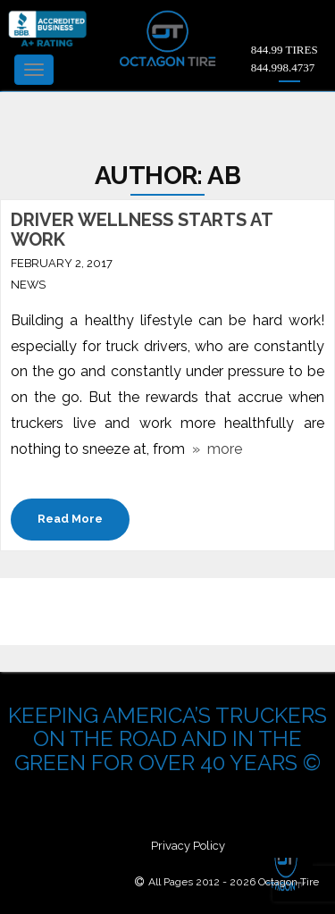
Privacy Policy (188, 845)
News (28, 284)
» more (213, 448)
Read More (70, 518)
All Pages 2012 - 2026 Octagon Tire (233, 882)
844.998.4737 (283, 67)
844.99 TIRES (284, 49)
